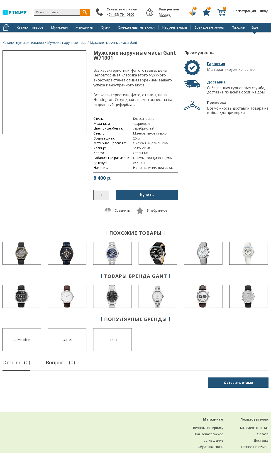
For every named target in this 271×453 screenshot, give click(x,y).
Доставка (216, 82)
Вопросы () (60, 363)
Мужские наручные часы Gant (113, 42)
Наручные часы (174, 27)
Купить (147, 194)
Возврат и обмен (255, 446)
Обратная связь (210, 446)
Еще (254, 27)
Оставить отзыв (238, 382)
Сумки (105, 27)
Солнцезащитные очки (136, 27)
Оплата (263, 434)
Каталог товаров (30, 27)
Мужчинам (59, 27)
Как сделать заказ (254, 427)
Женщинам (84, 27)
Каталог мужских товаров (23, 42)
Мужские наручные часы (66, 42)
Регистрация (244, 10)
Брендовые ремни (209, 27)
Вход (264, 10)
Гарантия (216, 63)
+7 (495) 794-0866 (120, 14)
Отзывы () (16, 363)
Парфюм (238, 27)
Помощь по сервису (207, 427)
